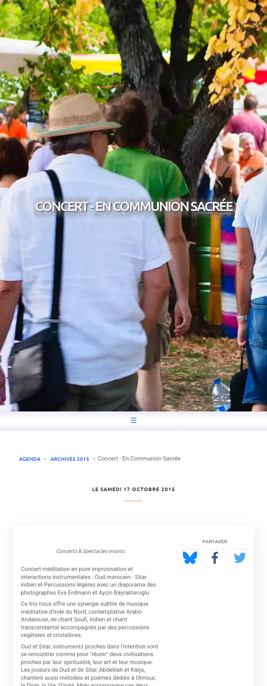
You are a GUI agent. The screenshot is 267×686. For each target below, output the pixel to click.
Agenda (29, 458)
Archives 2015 (69, 458)
